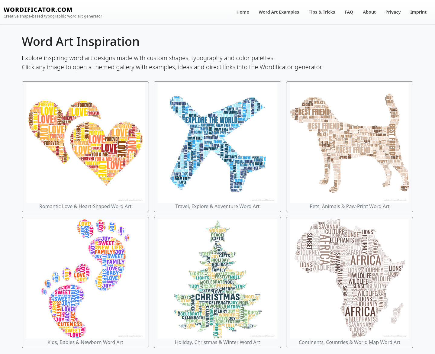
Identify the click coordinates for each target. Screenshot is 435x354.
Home (243, 12)
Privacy (393, 12)
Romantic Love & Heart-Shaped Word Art (85, 146)
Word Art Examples (279, 12)
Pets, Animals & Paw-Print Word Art (349, 146)
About (369, 12)
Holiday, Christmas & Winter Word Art (217, 282)
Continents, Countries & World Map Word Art (349, 282)
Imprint (419, 12)
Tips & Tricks (322, 12)
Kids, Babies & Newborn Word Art (85, 282)
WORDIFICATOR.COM (53, 12)
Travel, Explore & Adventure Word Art (217, 146)
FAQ (349, 12)
